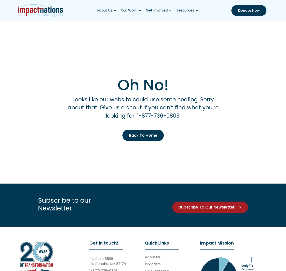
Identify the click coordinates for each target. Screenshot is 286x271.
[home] (40, 10)
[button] (107, 10)
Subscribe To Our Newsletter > (210, 207)
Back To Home (143, 135)
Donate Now (249, 10)
